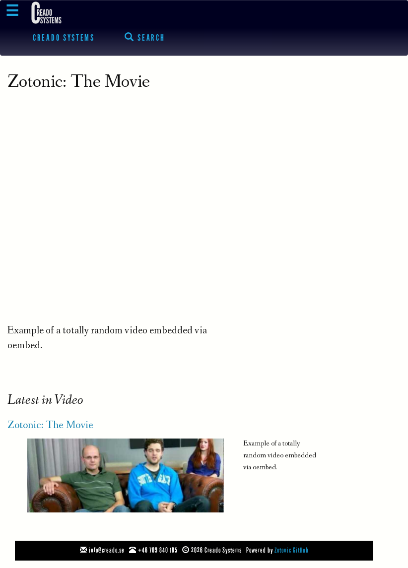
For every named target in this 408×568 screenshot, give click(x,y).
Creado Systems (64, 37)
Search (145, 37)
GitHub (301, 550)
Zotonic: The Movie (50, 426)
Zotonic (282, 550)
